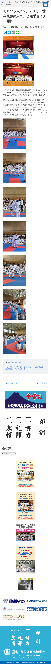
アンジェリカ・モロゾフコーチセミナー (22, 367)
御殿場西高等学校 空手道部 (25, 662)
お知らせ (14, 362)
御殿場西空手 (40, 367)
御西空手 (22, 369)
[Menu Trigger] (45, 4)
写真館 (19, 362)
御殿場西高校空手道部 (12, 369)
